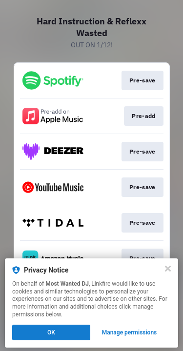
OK (51, 332)
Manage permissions (129, 332)
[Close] (168, 268)
